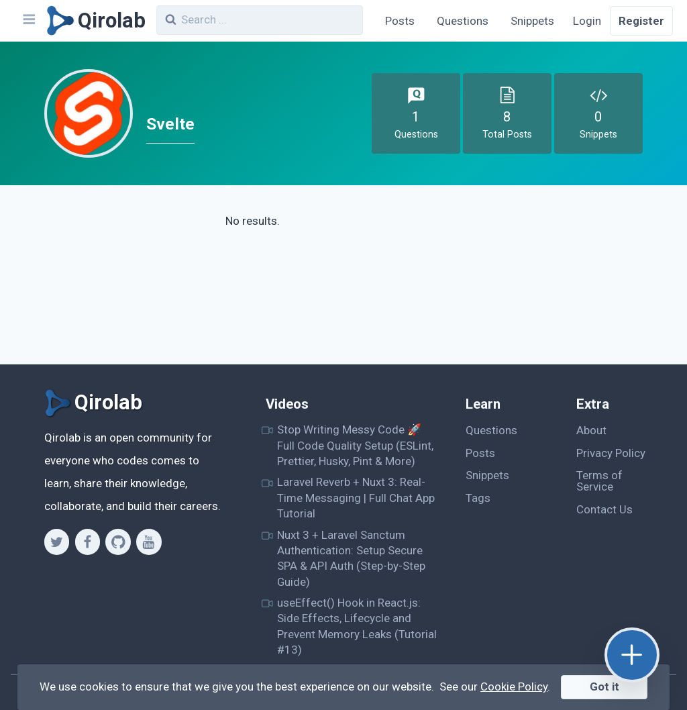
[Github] (117, 541)
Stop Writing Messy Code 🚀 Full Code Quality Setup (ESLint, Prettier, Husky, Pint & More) (355, 445)
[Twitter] (56, 541)
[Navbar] (28, 20)
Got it (604, 686)
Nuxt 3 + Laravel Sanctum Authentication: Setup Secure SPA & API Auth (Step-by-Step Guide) (351, 558)
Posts (400, 21)
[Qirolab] (94, 20)
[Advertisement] (568, 280)
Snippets (532, 21)
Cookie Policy (513, 686)
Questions (462, 21)
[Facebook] (87, 541)
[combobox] (259, 20)
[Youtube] (148, 541)
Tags (478, 498)
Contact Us (604, 509)
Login (587, 21)
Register (641, 21)
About (591, 430)
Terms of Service (599, 480)
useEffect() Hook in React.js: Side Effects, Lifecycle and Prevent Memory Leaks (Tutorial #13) (357, 626)
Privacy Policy (610, 453)
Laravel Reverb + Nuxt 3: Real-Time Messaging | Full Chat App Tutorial (356, 497)
